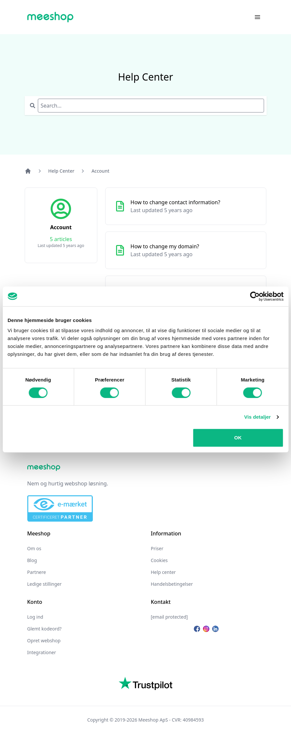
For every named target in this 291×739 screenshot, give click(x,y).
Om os (34, 548)
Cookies (159, 560)
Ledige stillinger (44, 584)
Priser (157, 548)
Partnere (36, 572)
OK (238, 437)
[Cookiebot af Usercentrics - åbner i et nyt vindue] (254, 296)
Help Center (61, 171)
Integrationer (41, 652)
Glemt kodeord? (44, 629)
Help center (163, 572)
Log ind (35, 617)
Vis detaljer (257, 417)
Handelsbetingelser (172, 584)
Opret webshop (44, 640)
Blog (32, 560)
